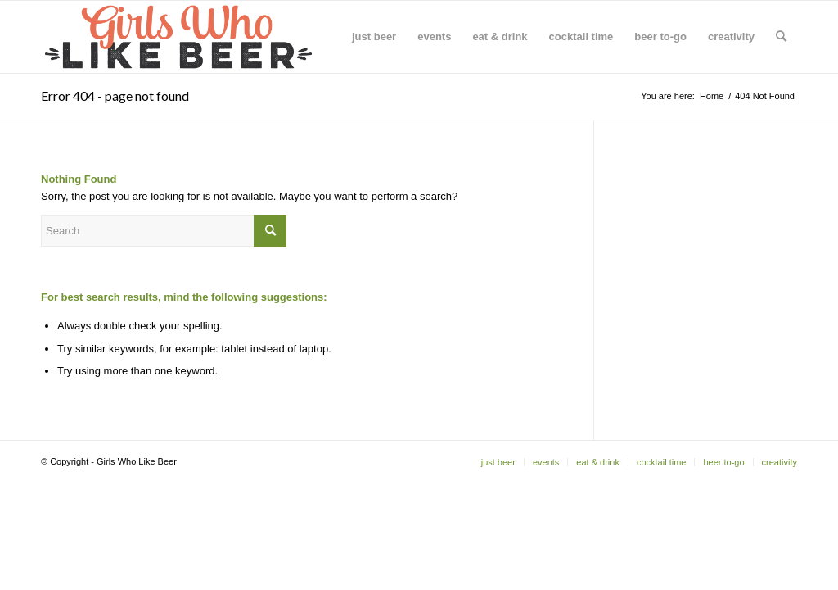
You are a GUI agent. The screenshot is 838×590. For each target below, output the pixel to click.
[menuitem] (374, 37)
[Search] (781, 37)
